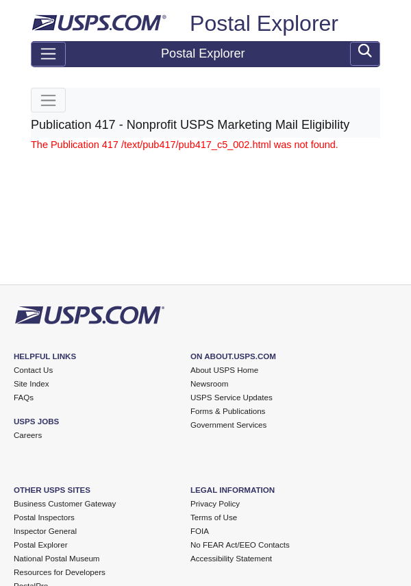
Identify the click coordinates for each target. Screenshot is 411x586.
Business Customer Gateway (65, 504)
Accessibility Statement (231, 558)
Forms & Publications (227, 411)
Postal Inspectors (44, 517)
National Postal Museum (57, 558)
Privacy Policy (215, 504)
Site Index (31, 384)
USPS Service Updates (231, 397)
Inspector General (45, 531)
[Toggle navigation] (48, 54)
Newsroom (209, 384)
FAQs (24, 397)
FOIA (199, 531)
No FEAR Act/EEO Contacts (240, 545)
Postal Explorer (264, 23)
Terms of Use (213, 517)
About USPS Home (224, 370)
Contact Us (33, 370)
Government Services (228, 425)
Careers (28, 435)
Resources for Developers (59, 572)
